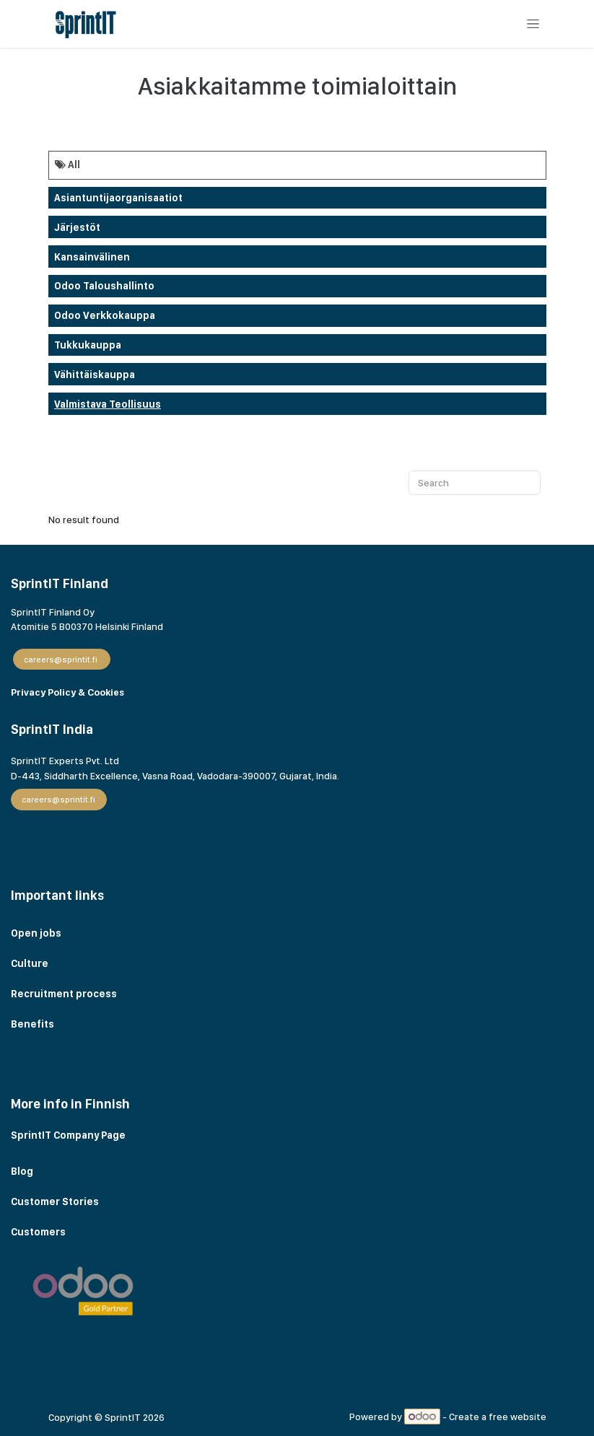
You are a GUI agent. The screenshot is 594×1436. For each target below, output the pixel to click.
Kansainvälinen (92, 257)
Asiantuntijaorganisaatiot (118, 197)
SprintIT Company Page (68, 1135)
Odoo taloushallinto (104, 286)
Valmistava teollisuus (107, 404)
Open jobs (36, 933)
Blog (23, 1171)
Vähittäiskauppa (94, 374)
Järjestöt (77, 227)
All (67, 164)
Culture (29, 963)
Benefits (32, 1024)
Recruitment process (64, 993)
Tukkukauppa (87, 345)
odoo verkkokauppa (104, 315)
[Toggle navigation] (533, 24)
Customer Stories (56, 1201)
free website (517, 1416)
